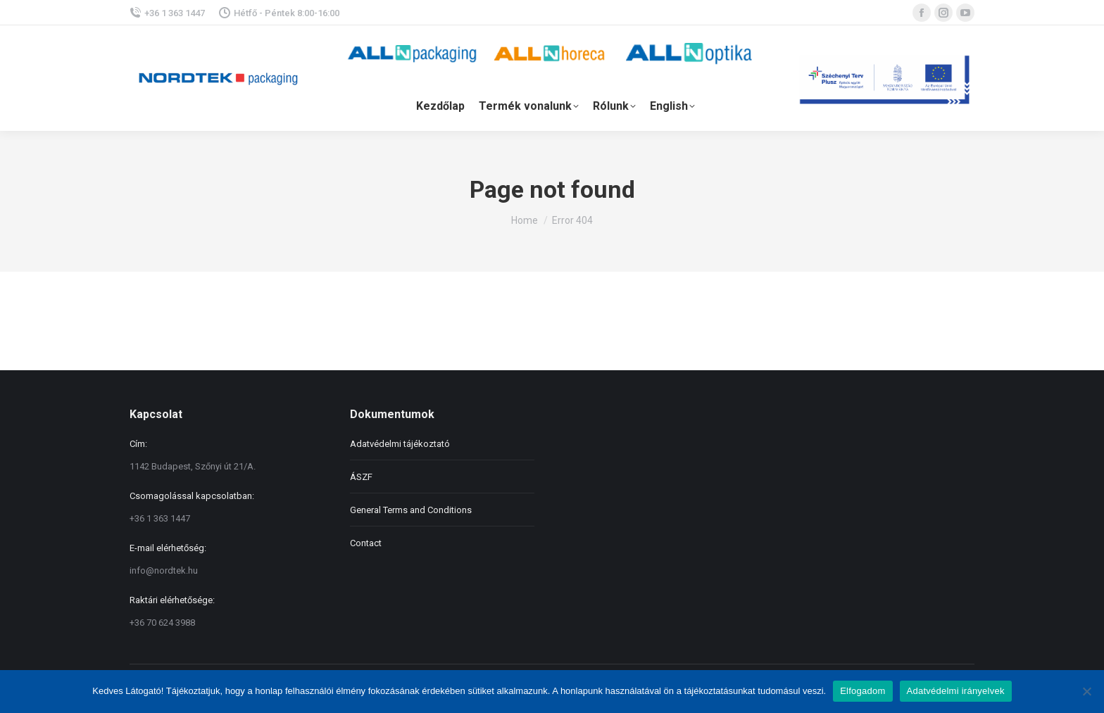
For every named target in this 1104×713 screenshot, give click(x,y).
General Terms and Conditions (411, 510)
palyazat (886, 78)
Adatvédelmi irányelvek (956, 691)
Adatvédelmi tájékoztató (400, 443)
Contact (366, 543)
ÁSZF (361, 477)
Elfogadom (862, 691)
